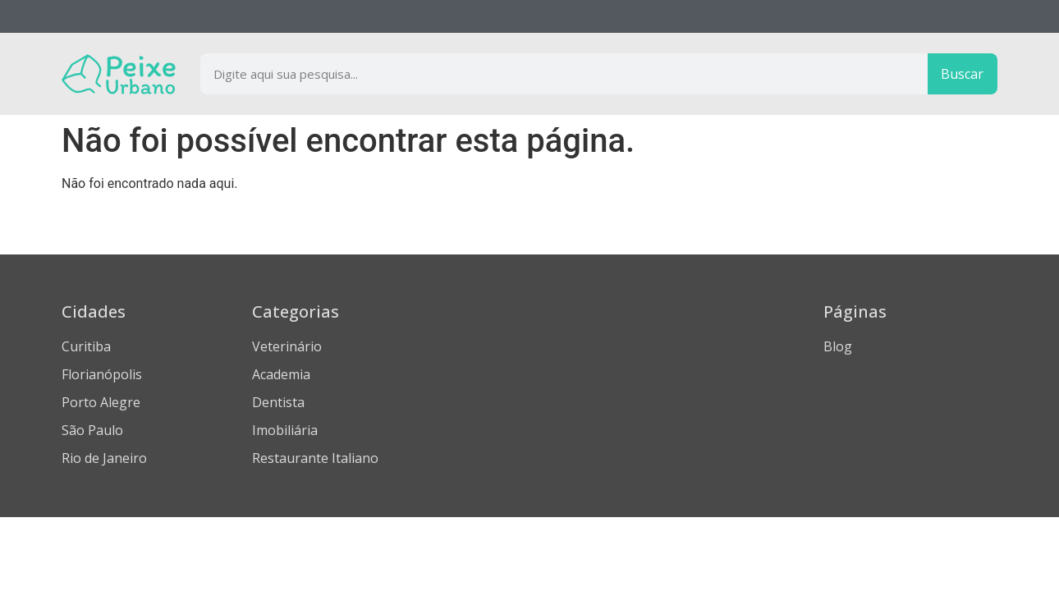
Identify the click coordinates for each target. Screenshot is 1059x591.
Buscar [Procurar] (962, 74)
